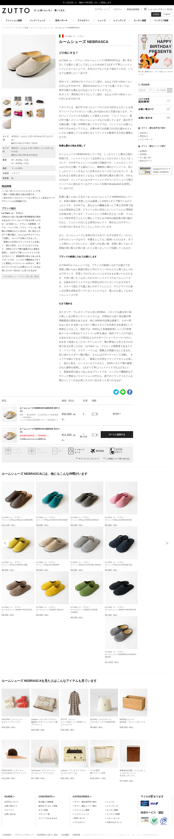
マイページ (9, 810)
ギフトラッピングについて (89, 459)
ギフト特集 (43, 810)
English (167, 14)
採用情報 (76, 835)
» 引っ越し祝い (145, 157)
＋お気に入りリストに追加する (33, 439)
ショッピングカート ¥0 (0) (160, 9)
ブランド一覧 (44, 814)
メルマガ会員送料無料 (155, 100)
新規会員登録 (133, 9)
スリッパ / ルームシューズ (42, 28)
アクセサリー (83, 20)
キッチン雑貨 (140, 20)
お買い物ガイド (155, 109)
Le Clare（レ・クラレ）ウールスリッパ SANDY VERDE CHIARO (84, 609)
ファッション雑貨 (13, 20)
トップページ (7, 28)
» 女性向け (143, 133)
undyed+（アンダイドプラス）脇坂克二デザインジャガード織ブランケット (44, 722)
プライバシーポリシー (24, 835)
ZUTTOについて (102, 9)
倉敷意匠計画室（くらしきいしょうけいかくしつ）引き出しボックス (133, 773)
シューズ (101, 20)
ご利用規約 (6, 835)
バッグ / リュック (37, 20)
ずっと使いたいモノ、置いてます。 (50, 10)
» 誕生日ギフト (145, 161)
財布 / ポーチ (61, 20)
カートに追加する (117, 434)
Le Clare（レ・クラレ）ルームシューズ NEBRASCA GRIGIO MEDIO (120, 654)
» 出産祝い (143, 154)
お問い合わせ (155, 117)
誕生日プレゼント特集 (48, 806)
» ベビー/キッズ (145, 139)
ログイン (118, 9)
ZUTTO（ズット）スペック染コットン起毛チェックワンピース (74, 722)
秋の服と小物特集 (46, 802)
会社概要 (65, 835)
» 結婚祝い (143, 151)
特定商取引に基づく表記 (47, 835)
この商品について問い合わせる (118, 459)
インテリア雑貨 (161, 20)
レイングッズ (119, 20)
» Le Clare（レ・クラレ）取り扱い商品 (21, 276)
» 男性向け (143, 136)
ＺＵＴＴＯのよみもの (48, 818)
